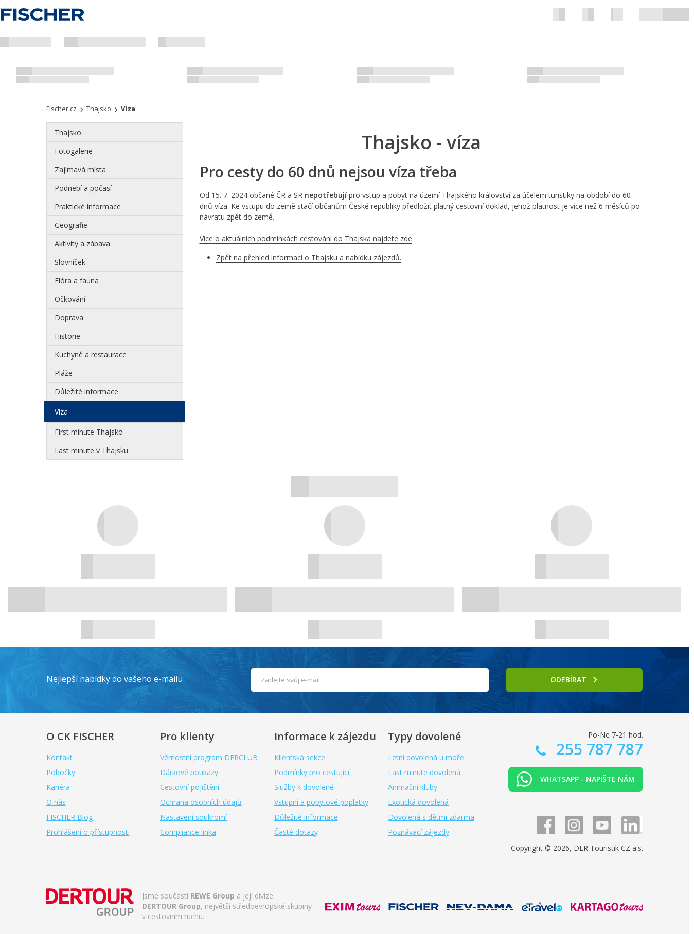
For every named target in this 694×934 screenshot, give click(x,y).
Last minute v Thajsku (91, 450)
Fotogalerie (74, 151)
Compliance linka (188, 832)
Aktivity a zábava (82, 243)
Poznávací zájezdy (418, 832)
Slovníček (70, 262)
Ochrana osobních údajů (201, 802)
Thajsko (68, 132)
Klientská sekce (299, 757)
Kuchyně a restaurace (91, 355)
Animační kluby (412, 787)
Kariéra (58, 787)
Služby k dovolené (304, 787)
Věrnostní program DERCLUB (209, 757)
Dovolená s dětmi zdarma (431, 817)
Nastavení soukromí (193, 817)
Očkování (70, 299)
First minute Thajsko (89, 432)
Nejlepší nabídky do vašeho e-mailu (114, 679)
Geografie (71, 225)
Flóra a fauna (77, 280)
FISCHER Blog (69, 817)
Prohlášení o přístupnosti (88, 832)
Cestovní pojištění (189, 787)
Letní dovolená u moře (426, 757)
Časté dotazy (296, 832)
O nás (56, 802)
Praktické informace (88, 206)
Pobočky (60, 772)
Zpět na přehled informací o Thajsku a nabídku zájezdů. (308, 257)
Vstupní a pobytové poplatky (321, 802)
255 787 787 (597, 749)
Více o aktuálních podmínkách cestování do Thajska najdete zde (306, 238)
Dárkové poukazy (189, 772)
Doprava (69, 317)
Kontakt (59, 757)
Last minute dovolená (424, 772)
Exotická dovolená (418, 802)
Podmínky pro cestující (311, 772)
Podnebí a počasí (83, 188)
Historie (67, 336)
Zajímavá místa (80, 169)
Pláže (64, 373)
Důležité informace (86, 392)
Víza (61, 412)
